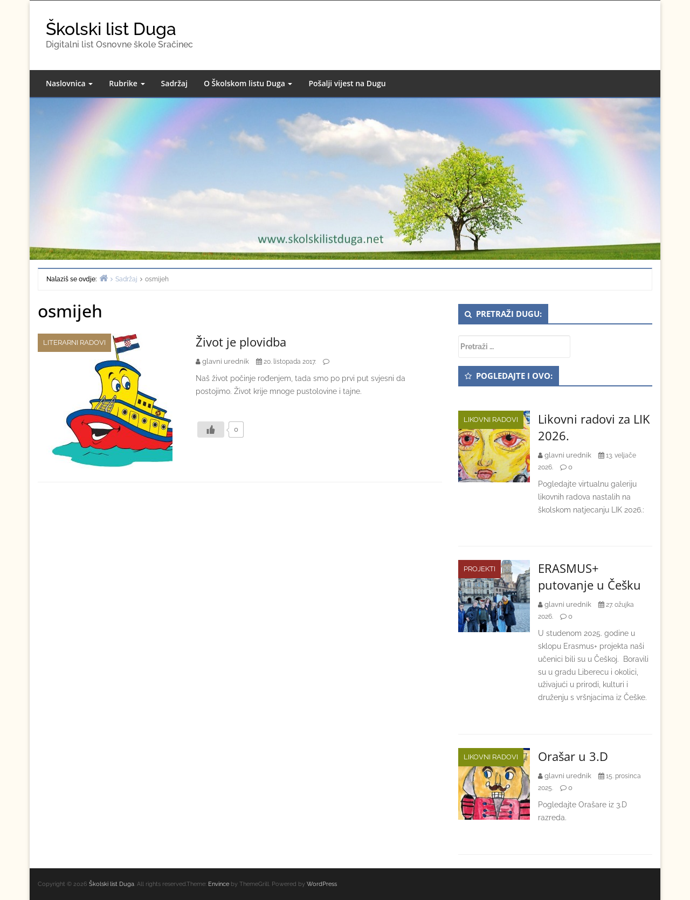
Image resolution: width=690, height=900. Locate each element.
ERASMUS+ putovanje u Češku (589, 576)
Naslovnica (69, 83)
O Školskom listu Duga (248, 83)
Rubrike (126, 83)
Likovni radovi (491, 420)
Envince (218, 884)
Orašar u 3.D (573, 756)
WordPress (322, 884)
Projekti (479, 569)
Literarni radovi (74, 342)
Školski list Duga (111, 29)
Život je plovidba (241, 342)
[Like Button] (210, 429)
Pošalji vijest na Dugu (346, 83)
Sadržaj (174, 83)
